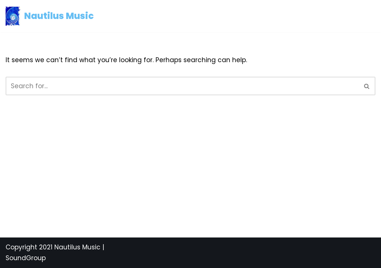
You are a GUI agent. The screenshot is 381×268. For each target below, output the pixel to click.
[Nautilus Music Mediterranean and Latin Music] (50, 16)
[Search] (182, 86)
